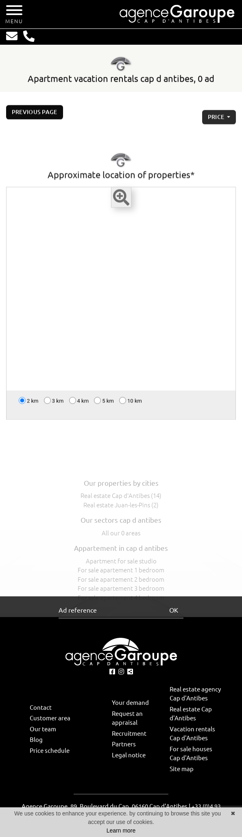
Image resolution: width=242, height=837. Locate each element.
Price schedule (50, 750)
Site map (182, 768)
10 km (130, 403)
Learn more (121, 830)
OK (173, 610)
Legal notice (129, 755)
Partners (124, 744)
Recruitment (129, 733)
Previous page (34, 114)
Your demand (130, 702)
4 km (79, 403)
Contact (41, 707)
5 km (104, 403)
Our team (43, 729)
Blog (36, 739)
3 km (54, 403)
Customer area (50, 718)
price (217, 122)
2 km (29, 403)
